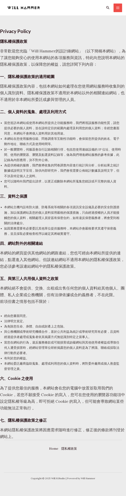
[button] (108, 7)
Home (53, 448)
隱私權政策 (69, 448)
